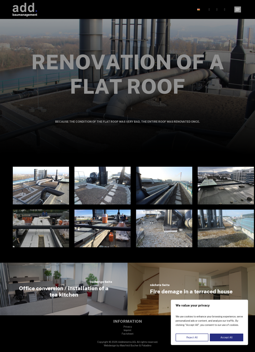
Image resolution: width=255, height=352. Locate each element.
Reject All (192, 337)
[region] (209, 322)
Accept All (226, 337)
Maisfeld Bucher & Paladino (135, 345)
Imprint (127, 330)
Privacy (127, 326)
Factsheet (128, 333)
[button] (238, 9)
